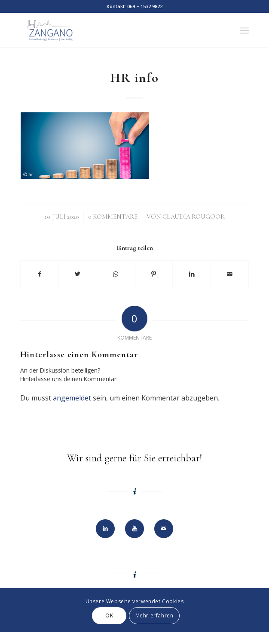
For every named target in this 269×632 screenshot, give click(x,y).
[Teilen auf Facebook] (39, 274)
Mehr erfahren (154, 615)
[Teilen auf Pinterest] (153, 274)
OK (109, 615)
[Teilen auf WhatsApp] (115, 274)
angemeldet (72, 398)
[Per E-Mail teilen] (229, 274)
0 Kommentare (113, 216)
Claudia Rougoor (193, 216)
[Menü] (244, 30)
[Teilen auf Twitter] (77, 274)
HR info (134, 78)
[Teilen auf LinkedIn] (191, 274)
